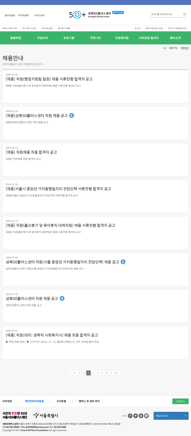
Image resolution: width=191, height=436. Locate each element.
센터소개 (175, 38)
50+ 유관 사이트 (29, 28)
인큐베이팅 (122, 38)
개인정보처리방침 (34, 401)
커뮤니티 (95, 38)
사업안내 (42, 38)
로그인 (138, 28)
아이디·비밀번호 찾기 (177, 28)
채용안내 (185, 48)
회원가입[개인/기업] (154, 28)
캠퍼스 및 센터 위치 (89, 401)
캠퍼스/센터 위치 (9, 28)
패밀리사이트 (171, 417)
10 (116, 372)
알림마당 (15, 38)
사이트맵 (61, 401)
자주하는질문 (47, 28)
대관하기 (180, 401)
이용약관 (7, 401)
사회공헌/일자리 (149, 38)
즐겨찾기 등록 (64, 28)
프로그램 (69, 38)
